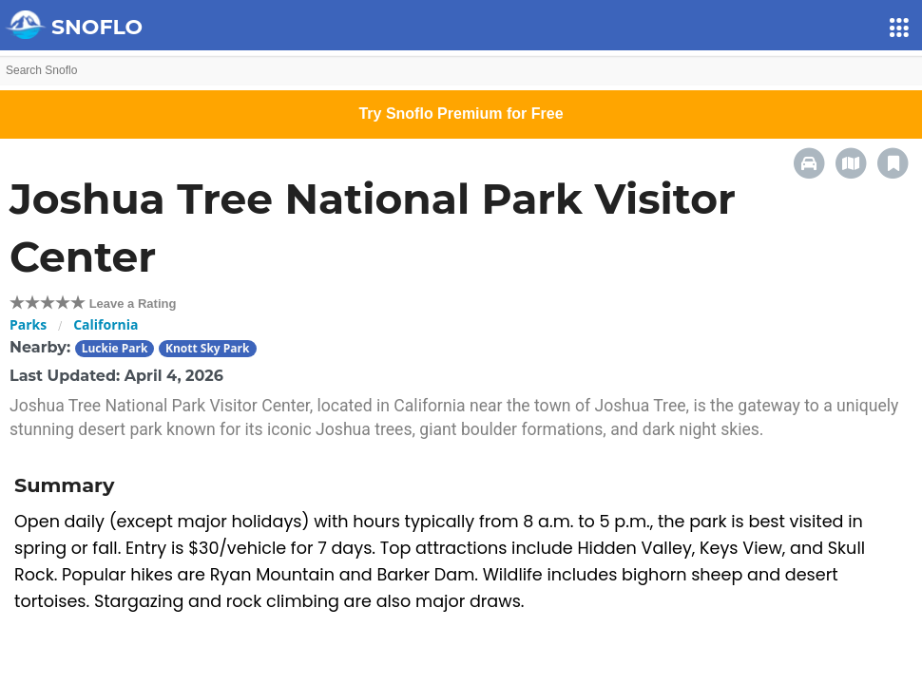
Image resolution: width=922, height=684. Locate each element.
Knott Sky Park (207, 348)
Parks (28, 324)
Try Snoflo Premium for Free (460, 113)
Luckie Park (115, 348)
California (105, 324)
